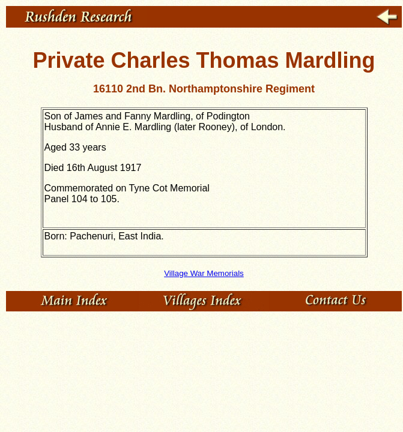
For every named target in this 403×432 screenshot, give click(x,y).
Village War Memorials (204, 273)
